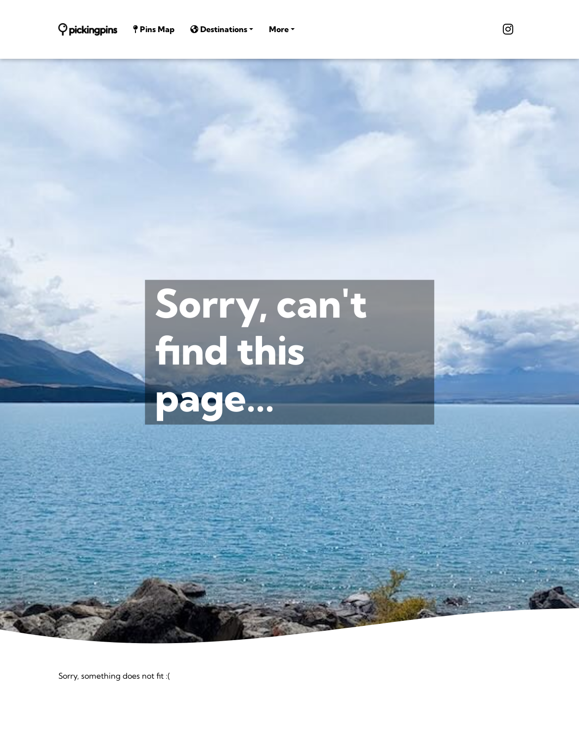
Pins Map (154, 29)
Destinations (218, 29)
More (279, 29)
